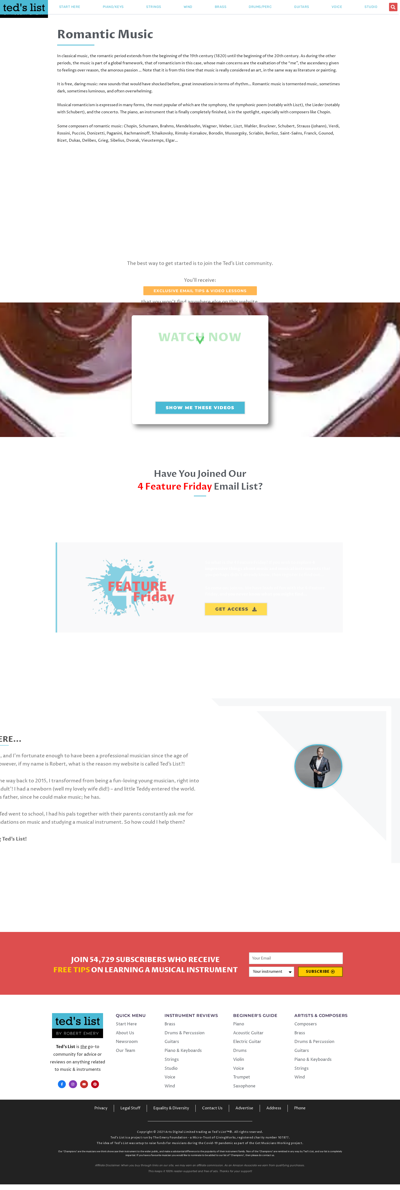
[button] (393, 7)
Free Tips (71, 976)
